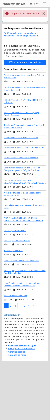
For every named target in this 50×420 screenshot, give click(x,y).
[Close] (43, 13)
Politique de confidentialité (21, 348)
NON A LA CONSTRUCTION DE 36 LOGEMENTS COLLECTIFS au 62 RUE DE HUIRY (23, 220)
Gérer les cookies (16, 351)
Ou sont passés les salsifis (15, 230)
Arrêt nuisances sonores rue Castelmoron (21, 260)
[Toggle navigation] (44, 3)
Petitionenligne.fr (13, 3)
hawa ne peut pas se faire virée (17, 240)
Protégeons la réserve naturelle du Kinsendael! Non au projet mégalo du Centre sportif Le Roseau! (21, 35)
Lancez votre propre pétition (25, 62)
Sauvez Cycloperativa (13, 250)
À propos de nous (17, 354)
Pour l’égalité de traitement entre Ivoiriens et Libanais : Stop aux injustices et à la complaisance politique (23, 285)
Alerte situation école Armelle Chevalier (21, 138)
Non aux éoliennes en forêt (15, 295)
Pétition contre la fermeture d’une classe (21, 158)
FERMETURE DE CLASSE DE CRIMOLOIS (24, 148)
